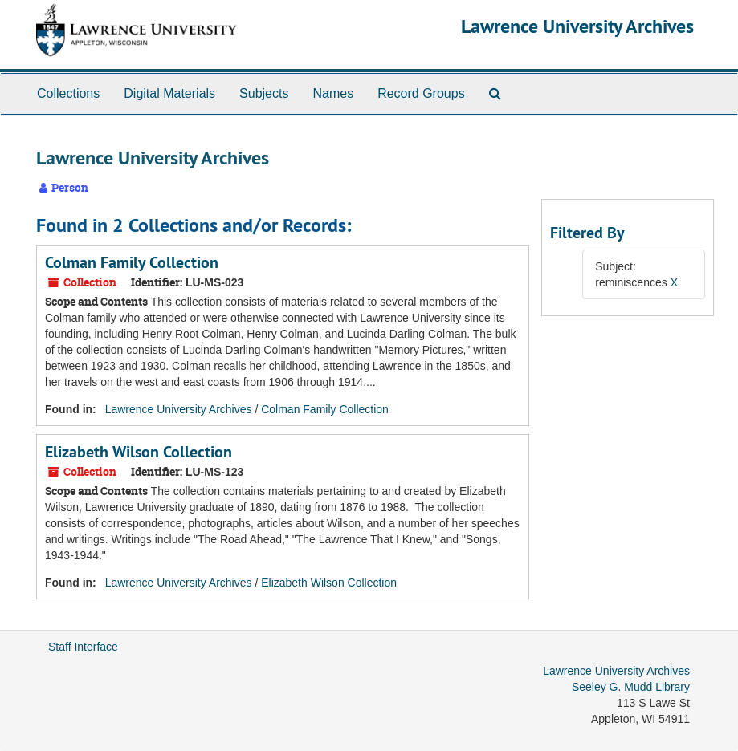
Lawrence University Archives (577, 26)
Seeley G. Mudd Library (631, 686)
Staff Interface (83, 646)
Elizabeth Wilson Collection (138, 451)
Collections (68, 93)
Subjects (263, 93)
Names (332, 93)
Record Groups (421, 93)
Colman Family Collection (131, 262)
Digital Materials (169, 93)
